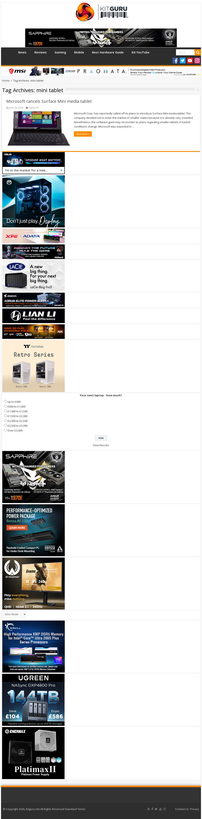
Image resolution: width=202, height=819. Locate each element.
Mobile (79, 52)
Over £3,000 (14, 430)
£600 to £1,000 (16, 406)
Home (8, 51)
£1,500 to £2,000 (17, 416)
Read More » (83, 134)
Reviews (40, 52)
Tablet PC (34, 107)
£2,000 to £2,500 (17, 421)
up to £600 (14, 402)
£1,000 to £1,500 (17, 411)
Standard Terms (75, 809)
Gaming (60, 52)
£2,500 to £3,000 (17, 425)
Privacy (194, 809)
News (22, 52)
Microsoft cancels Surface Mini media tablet (49, 101)
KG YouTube (141, 52)
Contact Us (182, 809)
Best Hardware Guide (108, 52)
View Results (101, 445)
